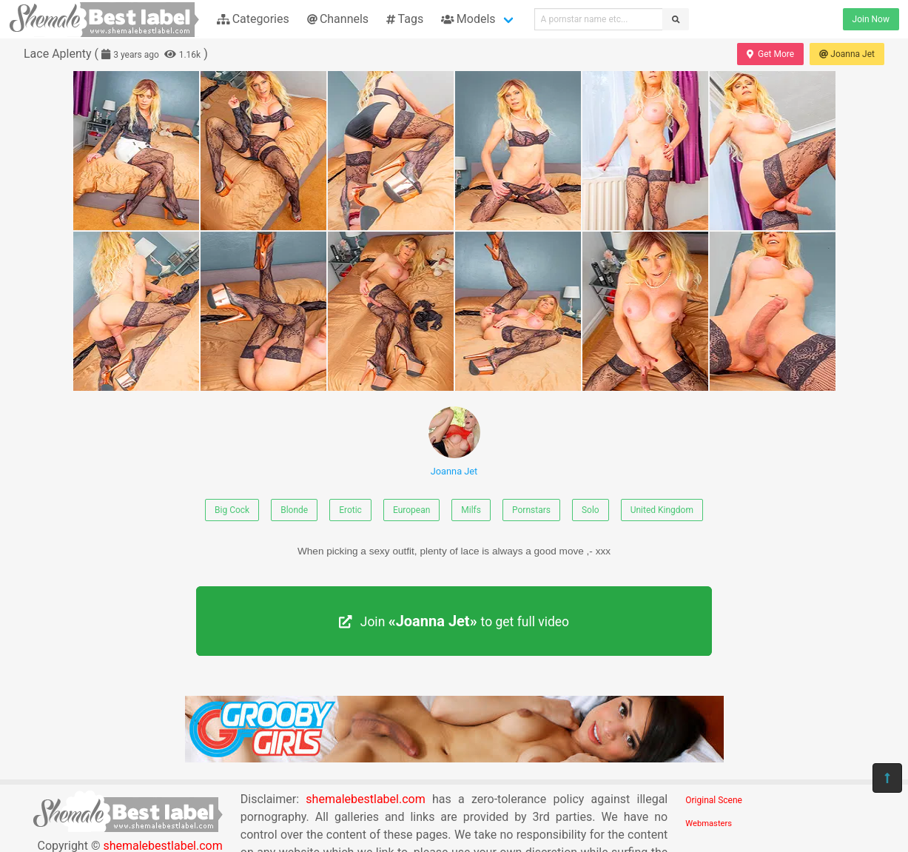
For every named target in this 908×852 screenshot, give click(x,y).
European (411, 510)
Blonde (294, 510)
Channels (338, 19)
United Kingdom (661, 510)
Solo (590, 510)
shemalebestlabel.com (365, 799)
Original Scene (713, 800)
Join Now (870, 19)
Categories (253, 19)
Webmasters (708, 823)
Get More (770, 54)
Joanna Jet (847, 54)
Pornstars (531, 510)
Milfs (471, 510)
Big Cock (232, 510)
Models (468, 19)
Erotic (350, 510)
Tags (404, 19)
